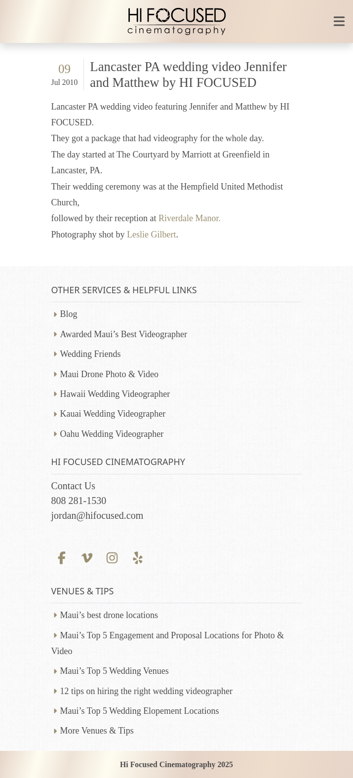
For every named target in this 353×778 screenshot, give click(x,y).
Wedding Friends (90, 354)
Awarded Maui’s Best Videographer (123, 334)
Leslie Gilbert (151, 234)
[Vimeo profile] (87, 556)
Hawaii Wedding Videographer (115, 394)
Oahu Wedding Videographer (112, 434)
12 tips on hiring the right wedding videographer (146, 691)
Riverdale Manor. (189, 218)
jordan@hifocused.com (97, 515)
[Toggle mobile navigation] (339, 21)
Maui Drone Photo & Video (109, 374)
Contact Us (73, 485)
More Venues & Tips (97, 731)
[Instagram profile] (112, 556)
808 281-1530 (79, 500)
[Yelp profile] (137, 556)
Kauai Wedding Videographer (113, 414)
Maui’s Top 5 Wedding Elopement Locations (139, 711)
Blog (69, 314)
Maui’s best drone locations (109, 615)
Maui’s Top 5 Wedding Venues (114, 671)
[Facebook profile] (62, 556)
